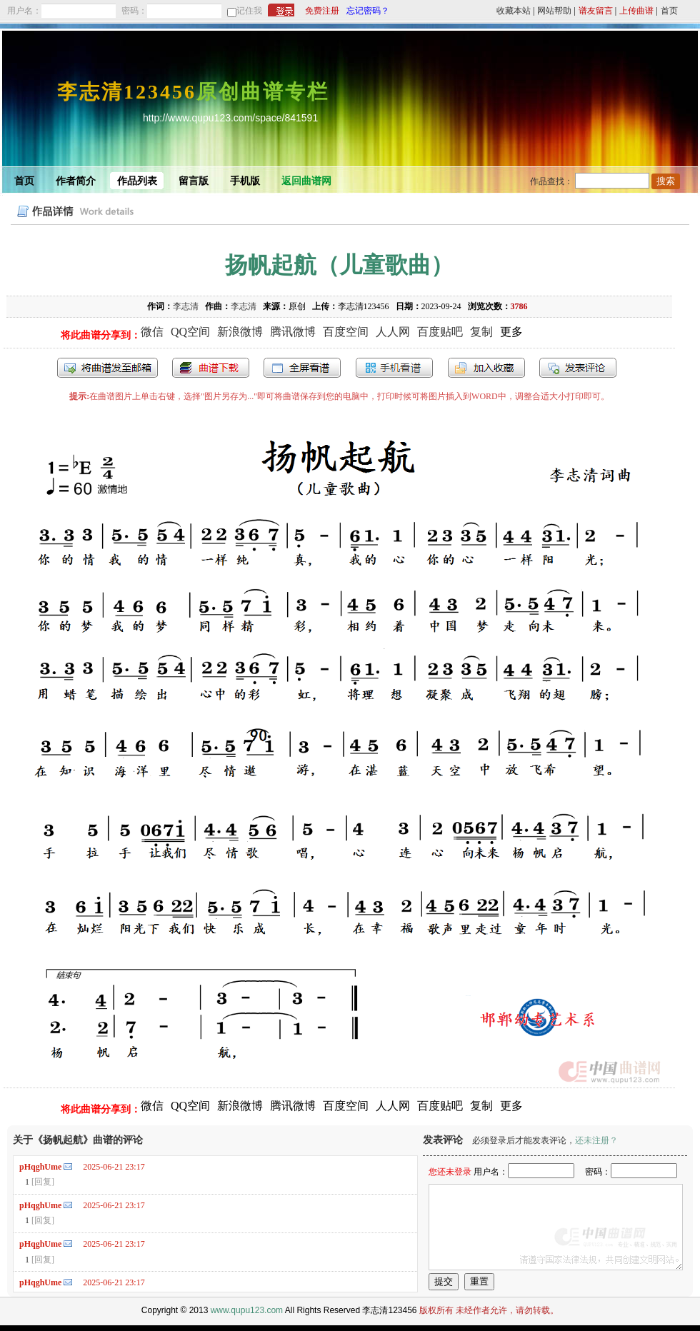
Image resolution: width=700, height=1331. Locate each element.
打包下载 (210, 368)
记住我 (249, 11)
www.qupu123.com (247, 1310)
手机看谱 (394, 368)
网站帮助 (554, 11)
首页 (669, 11)
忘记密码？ (367, 11)
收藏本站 (513, 11)
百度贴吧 (440, 332)
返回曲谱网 (306, 181)
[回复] (42, 1182)
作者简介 (76, 181)
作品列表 (137, 181)
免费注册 (322, 11)
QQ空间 (190, 332)
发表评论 (577, 368)
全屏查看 (302, 368)
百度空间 (346, 332)
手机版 (245, 181)
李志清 (186, 306)
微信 (152, 332)
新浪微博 (240, 332)
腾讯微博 (293, 332)
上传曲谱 (636, 11)
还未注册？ (596, 1140)
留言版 (194, 181)
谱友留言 (596, 11)
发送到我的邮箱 (107, 368)
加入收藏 (486, 368)
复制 (481, 332)
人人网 (393, 332)
